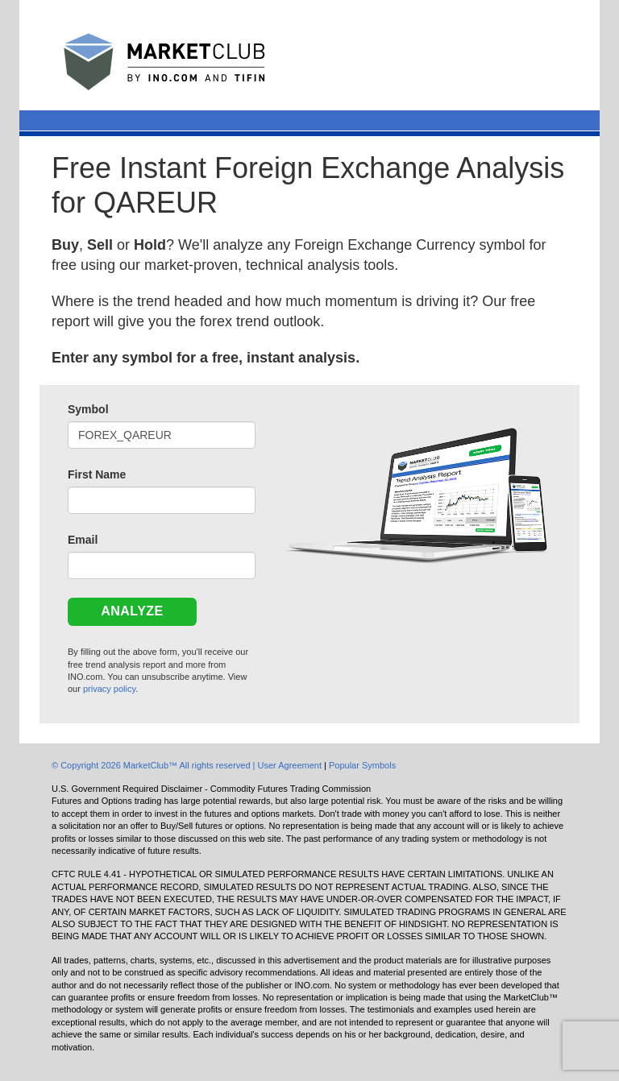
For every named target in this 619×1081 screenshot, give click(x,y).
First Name (97, 474)
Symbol (88, 409)
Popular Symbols (362, 765)
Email (83, 539)
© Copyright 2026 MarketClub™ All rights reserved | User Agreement (188, 765)
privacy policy (109, 689)
